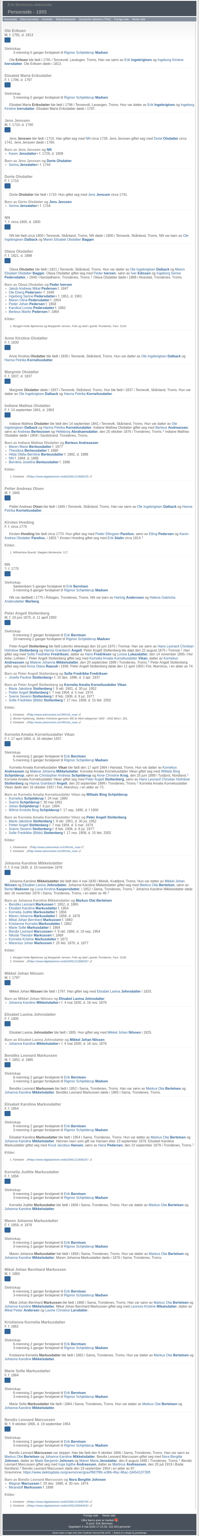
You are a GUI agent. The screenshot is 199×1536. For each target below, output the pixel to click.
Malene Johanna (54, 662)
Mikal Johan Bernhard (35, 920)
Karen (22, 153)
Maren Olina (29, 300)
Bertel (17, 889)
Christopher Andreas (65, 775)
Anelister (47, 19)
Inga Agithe (77, 1464)
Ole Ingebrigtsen (149, 269)
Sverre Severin (30, 696)
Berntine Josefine (34, 462)
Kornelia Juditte (32, 912)
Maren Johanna (32, 916)
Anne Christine (112, 775)
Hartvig (129, 597)
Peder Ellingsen (114, 534)
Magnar (24, 1483)
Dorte (166, 138)
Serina (23, 165)
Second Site (99, 1533)
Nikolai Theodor (30, 935)
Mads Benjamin (54, 1460)
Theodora (28, 450)
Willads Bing (107, 794)
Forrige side (121, 19)
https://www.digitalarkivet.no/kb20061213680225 (59, 476)
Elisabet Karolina (33, 908)
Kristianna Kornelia (34, 924)
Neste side (138, 19)
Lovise (132, 654)
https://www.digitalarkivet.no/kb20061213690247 (59, 1159)
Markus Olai (157, 885)
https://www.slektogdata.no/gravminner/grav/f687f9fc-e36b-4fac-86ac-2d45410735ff (86, 1472)
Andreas (33, 431)
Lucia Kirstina (57, 889)
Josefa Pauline (30, 677)
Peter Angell (104, 779)
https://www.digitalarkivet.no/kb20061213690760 (59, 1501)
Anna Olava (42, 666)
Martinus (129, 1464)
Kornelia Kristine (32, 939)
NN (88, 138)
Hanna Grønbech (63, 650)
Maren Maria (98, 1460)
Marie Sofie (29, 927)
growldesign (140, 1533)
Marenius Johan (30, 943)
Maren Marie (30, 446)
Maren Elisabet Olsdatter (68, 239)
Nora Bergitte (87, 1479)
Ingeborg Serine (32, 296)
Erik (138, 60)
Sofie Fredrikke (48, 654)
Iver (141, 273)
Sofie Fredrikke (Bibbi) (36, 700)
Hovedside (10, 19)
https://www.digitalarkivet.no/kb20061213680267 (59, 961)
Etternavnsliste (29, 19)
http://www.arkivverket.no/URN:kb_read (53, 714)
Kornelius (26, 798)
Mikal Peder (22, 1310)
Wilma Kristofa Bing (34, 810)
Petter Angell (28, 692)
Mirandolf (25, 1487)
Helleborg (77, 431)
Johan (24, 806)
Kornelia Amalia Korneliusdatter (118, 658)
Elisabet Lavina (45, 885)
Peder (105, 273)
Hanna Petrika (29, 360)
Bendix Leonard (30, 931)
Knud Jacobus (65, 1145)
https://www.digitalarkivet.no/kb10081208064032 (59, 1505)
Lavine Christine (66, 1310)
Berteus (171, 427)
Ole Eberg (25, 292)
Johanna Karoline (33, 1002)
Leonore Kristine (154, 1306)
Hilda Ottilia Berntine (36, 454)
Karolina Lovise (31, 308)
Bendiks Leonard (31, 904)
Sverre (24, 802)
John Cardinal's (84, 1533)
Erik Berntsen (104, 1523)
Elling (161, 534)
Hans (98, 654)
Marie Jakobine (30, 688)
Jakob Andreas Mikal (33, 288)
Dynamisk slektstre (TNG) (95, 19)
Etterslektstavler (66, 19)
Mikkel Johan (124, 1032)
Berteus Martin (28, 312)
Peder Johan (27, 304)
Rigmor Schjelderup (86, 52)
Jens (99, 194)
